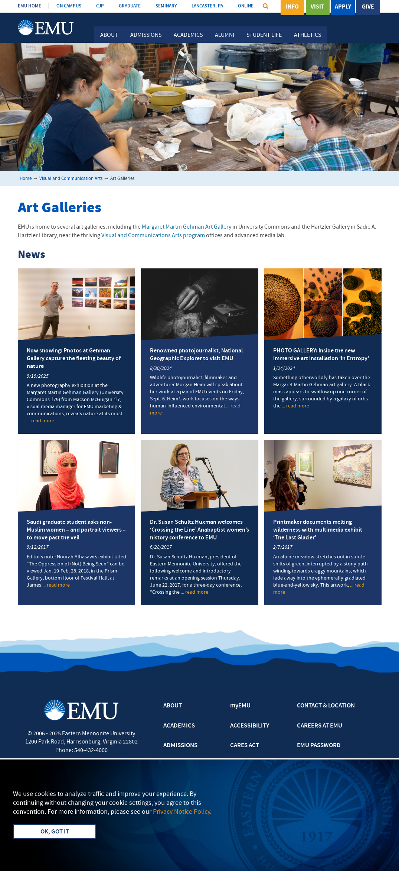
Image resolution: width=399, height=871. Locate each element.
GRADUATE (130, 6)
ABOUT (172, 706)
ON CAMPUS (68, 6)
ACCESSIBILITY (249, 726)
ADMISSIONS (180, 745)
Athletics (307, 35)
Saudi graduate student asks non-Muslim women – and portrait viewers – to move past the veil (76, 530)
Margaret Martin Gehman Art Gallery (186, 227)
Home (26, 178)
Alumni (224, 35)
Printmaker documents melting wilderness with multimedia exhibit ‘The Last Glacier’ (317, 530)
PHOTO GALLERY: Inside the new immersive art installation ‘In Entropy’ (321, 355)
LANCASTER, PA (207, 6)
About (109, 35)
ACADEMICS (179, 726)
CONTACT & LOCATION (326, 706)
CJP (100, 6)
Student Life (264, 35)
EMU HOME (29, 6)
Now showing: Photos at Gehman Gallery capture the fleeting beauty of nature (74, 359)
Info (292, 7)
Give (368, 7)
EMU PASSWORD (319, 745)
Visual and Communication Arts (70, 178)
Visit (317, 7)
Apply (343, 7)
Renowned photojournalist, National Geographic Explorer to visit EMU (196, 355)
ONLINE (246, 6)
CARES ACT (244, 745)
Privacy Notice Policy (181, 812)
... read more (40, 421)
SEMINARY (166, 6)
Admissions (145, 35)
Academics (188, 35)
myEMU (240, 706)
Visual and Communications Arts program (153, 236)
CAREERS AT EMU (319, 726)
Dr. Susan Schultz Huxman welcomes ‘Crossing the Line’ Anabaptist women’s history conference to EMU (199, 530)
